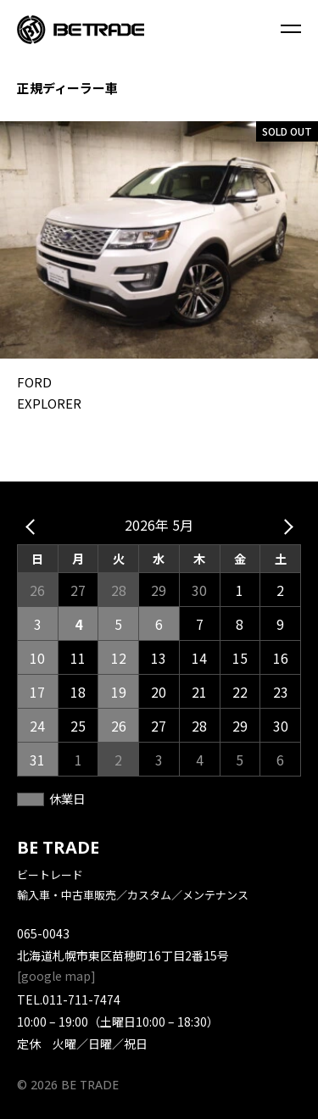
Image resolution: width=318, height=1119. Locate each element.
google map (56, 975)
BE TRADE (58, 847)
